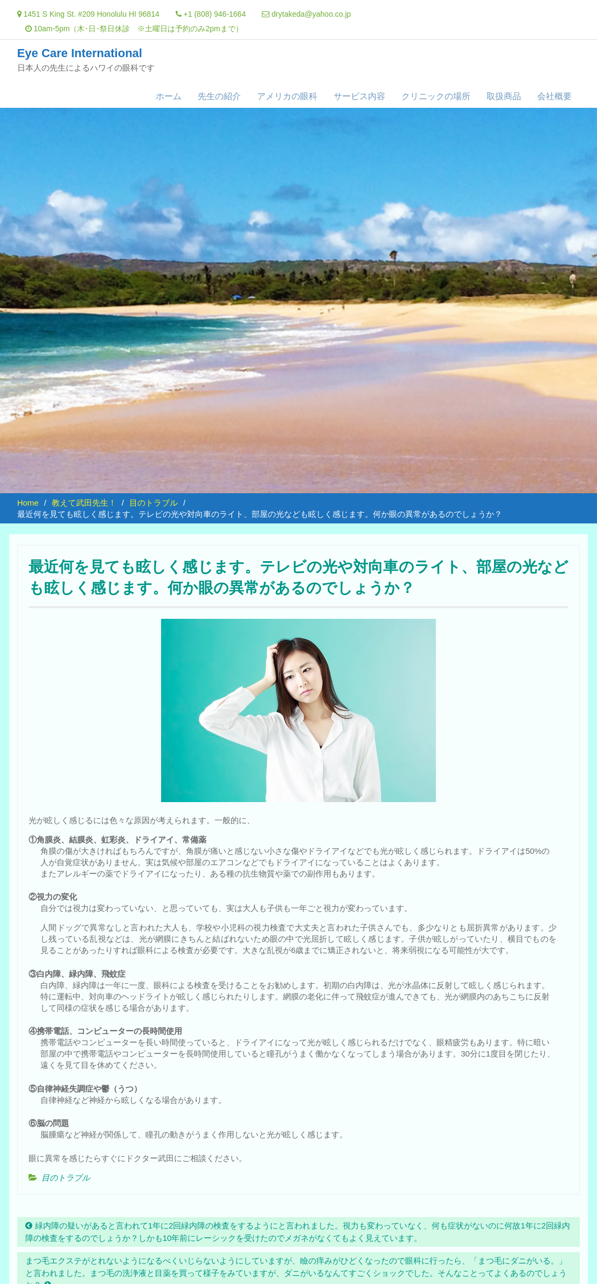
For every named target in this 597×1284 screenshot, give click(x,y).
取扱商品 (504, 96)
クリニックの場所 (435, 96)
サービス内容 (359, 96)
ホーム (169, 96)
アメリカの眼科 (287, 96)
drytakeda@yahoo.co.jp (311, 14)
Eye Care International (79, 53)
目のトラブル (65, 1177)
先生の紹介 (219, 96)
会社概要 (554, 96)
